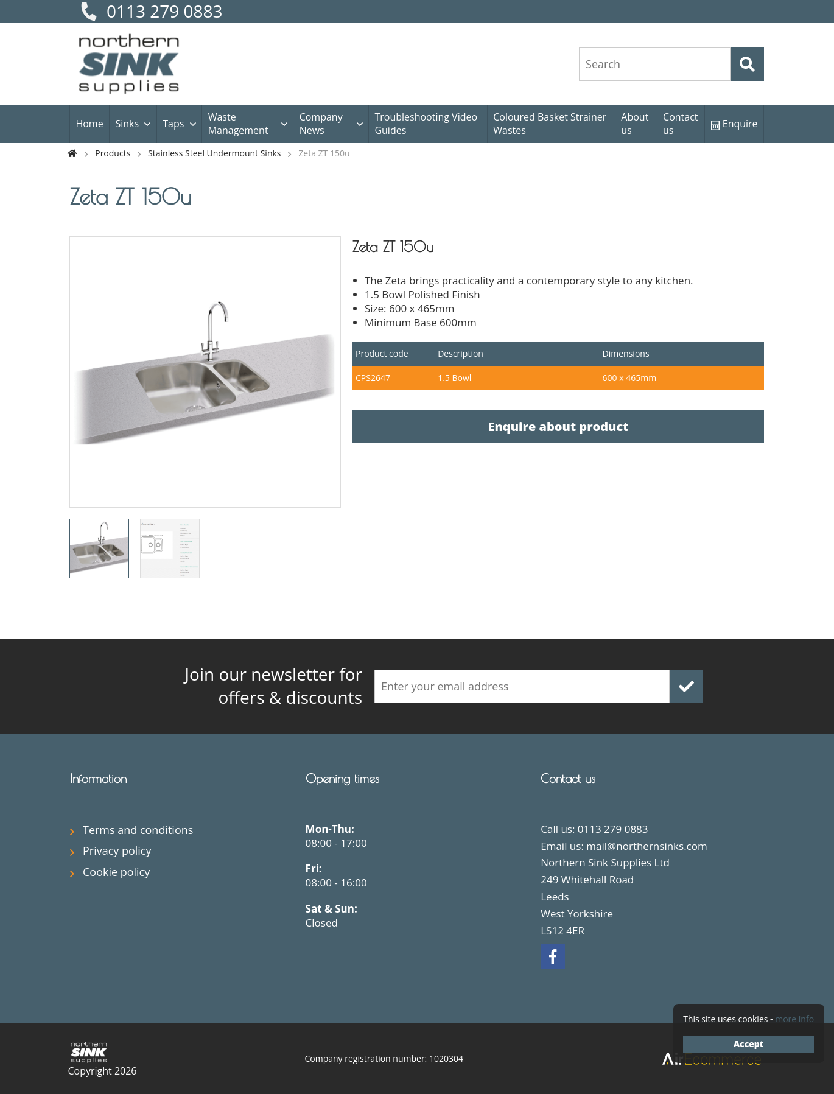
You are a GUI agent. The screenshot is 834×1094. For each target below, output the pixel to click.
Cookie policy (116, 871)
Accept (748, 1044)
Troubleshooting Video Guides (425, 123)
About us (634, 123)
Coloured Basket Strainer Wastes (549, 123)
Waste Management (238, 123)
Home (89, 123)
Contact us (680, 123)
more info (794, 1019)
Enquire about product (558, 426)
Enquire (734, 123)
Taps (173, 123)
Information (98, 778)
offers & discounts (246, 686)
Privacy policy (117, 850)
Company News (321, 123)
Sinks (127, 123)
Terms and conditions (138, 829)
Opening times (342, 778)
